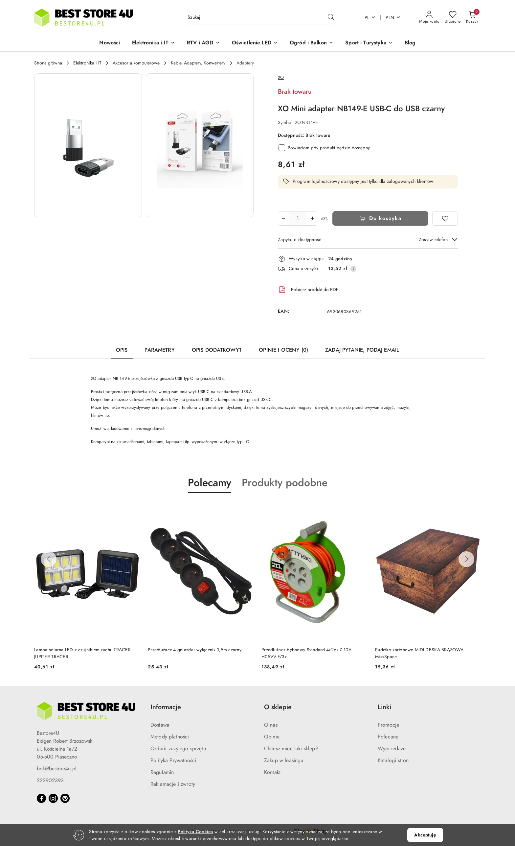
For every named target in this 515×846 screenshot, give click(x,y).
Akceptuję (425, 835)
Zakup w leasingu (283, 760)
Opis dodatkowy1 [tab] (217, 350)
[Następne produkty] (466, 559)
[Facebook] (41, 798)
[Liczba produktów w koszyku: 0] (472, 17)
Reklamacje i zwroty (172, 784)
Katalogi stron (393, 760)
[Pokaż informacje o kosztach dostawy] (353, 268)
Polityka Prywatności (173, 760)
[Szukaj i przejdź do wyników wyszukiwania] (330, 17)
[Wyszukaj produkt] (260, 17)
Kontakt (272, 772)
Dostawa (159, 725)
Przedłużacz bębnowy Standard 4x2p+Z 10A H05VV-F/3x (420, 653)
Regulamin (162, 772)
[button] (153, 43)
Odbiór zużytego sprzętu (178, 748)
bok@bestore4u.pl (57, 768)
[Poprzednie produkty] (49, 559)
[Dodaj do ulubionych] (445, 218)
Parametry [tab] (159, 350)
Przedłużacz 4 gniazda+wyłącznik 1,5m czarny (308, 650)
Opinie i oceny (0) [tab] (283, 350)
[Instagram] (53, 798)
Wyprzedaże (392, 748)
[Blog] (410, 43)
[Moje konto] (429, 17)
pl (370, 17)
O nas (271, 725)
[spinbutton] (297, 218)
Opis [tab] (122, 350)
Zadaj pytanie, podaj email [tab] (362, 350)
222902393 (50, 780)
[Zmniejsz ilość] (283, 218)
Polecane (388, 736)
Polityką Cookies (195, 832)
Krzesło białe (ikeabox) (57, 650)
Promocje (388, 725)
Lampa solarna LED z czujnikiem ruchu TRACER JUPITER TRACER (196, 653)
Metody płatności (169, 736)
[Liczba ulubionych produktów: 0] (452, 17)
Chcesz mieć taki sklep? (291, 748)
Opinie (272, 736)
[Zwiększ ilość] (312, 218)
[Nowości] (110, 43)
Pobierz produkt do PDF (308, 290)
